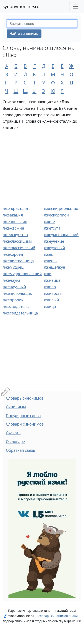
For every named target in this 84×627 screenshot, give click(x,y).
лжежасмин (13, 228)
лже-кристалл (15, 208)
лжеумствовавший (61, 234)
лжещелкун (54, 267)
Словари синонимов (25, 424)
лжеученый (54, 247)
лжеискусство (15, 234)
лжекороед (13, 254)
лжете (49, 221)
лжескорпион (56, 215)
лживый (51, 299)
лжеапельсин (15, 221)
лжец (49, 254)
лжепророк (13, 299)
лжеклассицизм (17, 241)
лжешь (50, 260)
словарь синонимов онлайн (59, 616)
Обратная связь (20, 450)
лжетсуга (52, 228)
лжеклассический (19, 247)
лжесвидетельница (20, 313)
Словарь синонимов (24, 398)
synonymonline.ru (21, 6)
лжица (50, 306)
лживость (53, 293)
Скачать (13, 432)
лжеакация (13, 215)
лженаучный (14, 286)
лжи (48, 273)
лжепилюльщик (17, 293)
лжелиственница (18, 260)
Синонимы (16, 406)
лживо (50, 286)
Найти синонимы (24, 33)
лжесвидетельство (61, 208)
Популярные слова (23, 415)
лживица (52, 280)
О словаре (15, 441)
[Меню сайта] (75, 6)
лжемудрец (13, 267)
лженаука (11, 280)
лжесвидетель (16, 306)
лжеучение (54, 241)
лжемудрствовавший (22, 273)
